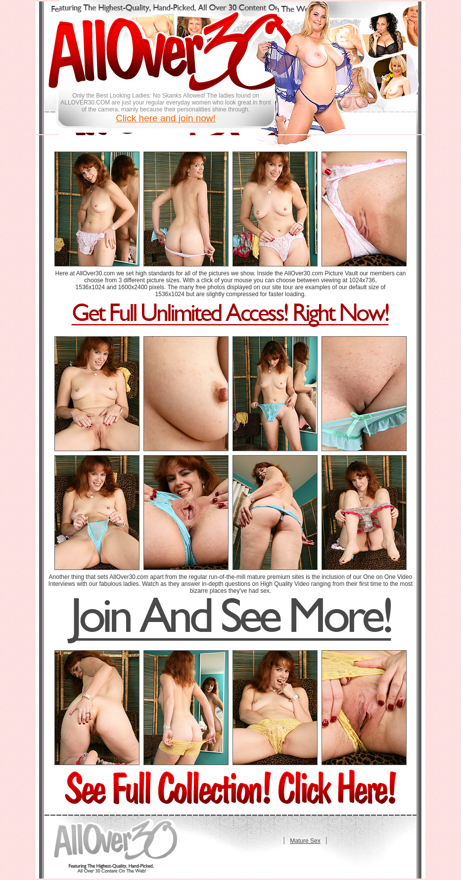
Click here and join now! (166, 118)
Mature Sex (305, 840)
